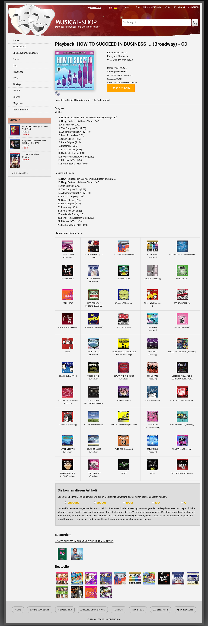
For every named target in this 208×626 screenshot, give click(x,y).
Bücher (16, 97)
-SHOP (76, 22)
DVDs (15, 78)
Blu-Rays (17, 84)
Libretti (16, 90)
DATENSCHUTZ (160, 609)
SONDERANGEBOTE (40, 609)
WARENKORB (185, 609)
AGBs (167, 7)
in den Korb (121, 88)
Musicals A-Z (19, 46)
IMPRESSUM (138, 609)
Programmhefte (21, 109)
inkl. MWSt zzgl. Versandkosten (120, 75)
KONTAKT (118, 609)
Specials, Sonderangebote (25, 53)
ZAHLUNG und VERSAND (148, 7)
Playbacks (18, 72)
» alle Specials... (20, 173)
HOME (18, 609)
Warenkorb (95, 7)
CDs (15, 65)
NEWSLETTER (65, 609)
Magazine (18, 103)
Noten (16, 59)
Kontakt (128, 7)
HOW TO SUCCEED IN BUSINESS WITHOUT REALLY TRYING (84, 541)
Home (16, 40)
